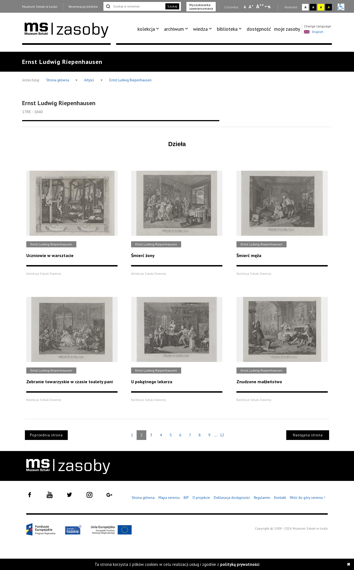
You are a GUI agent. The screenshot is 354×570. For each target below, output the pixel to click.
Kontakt (280, 497)
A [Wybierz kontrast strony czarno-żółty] (329, 7)
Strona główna (58, 80)
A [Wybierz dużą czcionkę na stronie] (260, 6)
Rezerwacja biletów (83, 6)
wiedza (200, 29)
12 (222, 434)
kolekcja (146, 29)
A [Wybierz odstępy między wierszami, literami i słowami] (269, 6)
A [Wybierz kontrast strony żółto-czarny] (321, 7)
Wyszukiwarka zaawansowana (201, 7)
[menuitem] (149, 29)
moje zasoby (287, 29)
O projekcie (201, 497)
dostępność (259, 29)
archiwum (174, 29)
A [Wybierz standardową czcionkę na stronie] (251, 6)
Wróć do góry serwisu (308, 498)
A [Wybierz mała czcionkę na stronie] (245, 6)
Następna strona (308, 435)
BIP (186, 497)
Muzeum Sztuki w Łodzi (39, 6)
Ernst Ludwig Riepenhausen (130, 80)
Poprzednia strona (46, 435)
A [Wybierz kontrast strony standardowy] (305, 7)
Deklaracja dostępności (232, 497)
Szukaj (172, 6)
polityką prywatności (239, 564)
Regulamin (262, 497)
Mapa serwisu (169, 497)
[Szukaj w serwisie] (133, 6)
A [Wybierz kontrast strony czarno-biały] (313, 7)
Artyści (89, 80)
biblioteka (227, 29)
